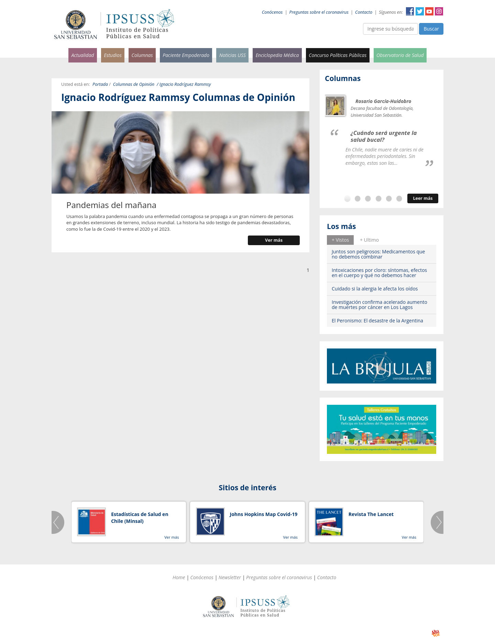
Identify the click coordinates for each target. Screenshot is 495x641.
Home (179, 577)
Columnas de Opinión (133, 84)
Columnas (142, 55)
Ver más (274, 240)
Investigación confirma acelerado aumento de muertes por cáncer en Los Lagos (379, 304)
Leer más (422, 198)
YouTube (429, 11)
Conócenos (272, 12)
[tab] (340, 240)
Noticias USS (232, 55)
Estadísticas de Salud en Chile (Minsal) (139, 517)
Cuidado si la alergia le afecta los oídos (375, 288)
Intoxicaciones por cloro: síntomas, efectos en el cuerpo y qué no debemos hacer (379, 272)
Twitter (420, 11)
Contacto (363, 12)
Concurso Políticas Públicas (337, 55)
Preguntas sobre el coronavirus (319, 12)
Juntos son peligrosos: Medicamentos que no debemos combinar (378, 254)
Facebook (410, 11)
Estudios (113, 55)
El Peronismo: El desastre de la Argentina (377, 320)
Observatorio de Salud (400, 55)
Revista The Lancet (371, 514)
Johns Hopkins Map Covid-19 (264, 514)
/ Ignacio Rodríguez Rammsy (184, 84)
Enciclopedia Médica (277, 55)
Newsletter (230, 577)
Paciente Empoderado (186, 55)
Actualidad (82, 55)
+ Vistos (340, 240)
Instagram (439, 11)
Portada (100, 84)
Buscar (431, 28)
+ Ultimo (369, 240)
